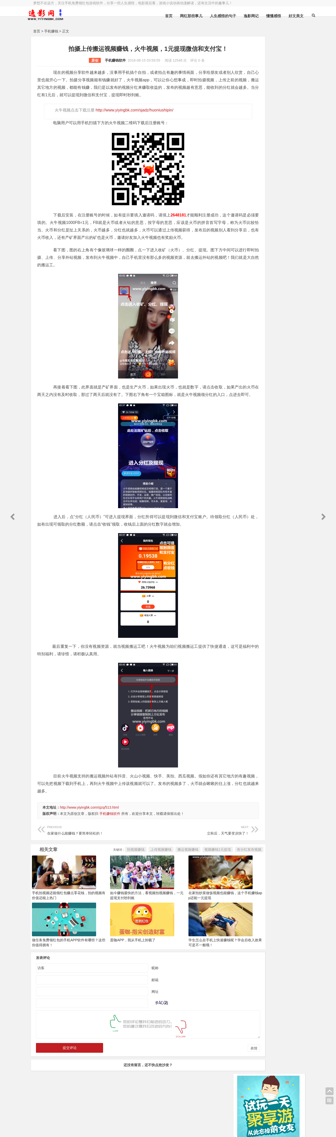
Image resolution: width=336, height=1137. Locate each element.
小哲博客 (61, 1123)
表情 (218, 1071)
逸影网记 (236, 16)
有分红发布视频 (214, 872)
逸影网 (79, 1116)
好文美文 (281, 16)
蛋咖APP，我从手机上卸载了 (121, 962)
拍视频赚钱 (101, 872)
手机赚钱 (51, 31)
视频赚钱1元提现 (182, 872)
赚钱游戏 (70, 1129)
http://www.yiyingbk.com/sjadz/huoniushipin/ (133, 117)
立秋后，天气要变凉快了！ (172, 852)
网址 (137, 1014)
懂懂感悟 (259, 16)
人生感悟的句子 (208, 16)
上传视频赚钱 (126, 872)
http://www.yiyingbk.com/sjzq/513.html (89, 830)
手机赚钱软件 (97, 60)
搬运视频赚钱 (153, 872)
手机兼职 (109, 1129)
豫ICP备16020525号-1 (104, 1116)
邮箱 (137, 1002)
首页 (154, 16)
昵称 (137, 990)
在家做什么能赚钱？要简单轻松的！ (89, 852)
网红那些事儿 (177, 16)
